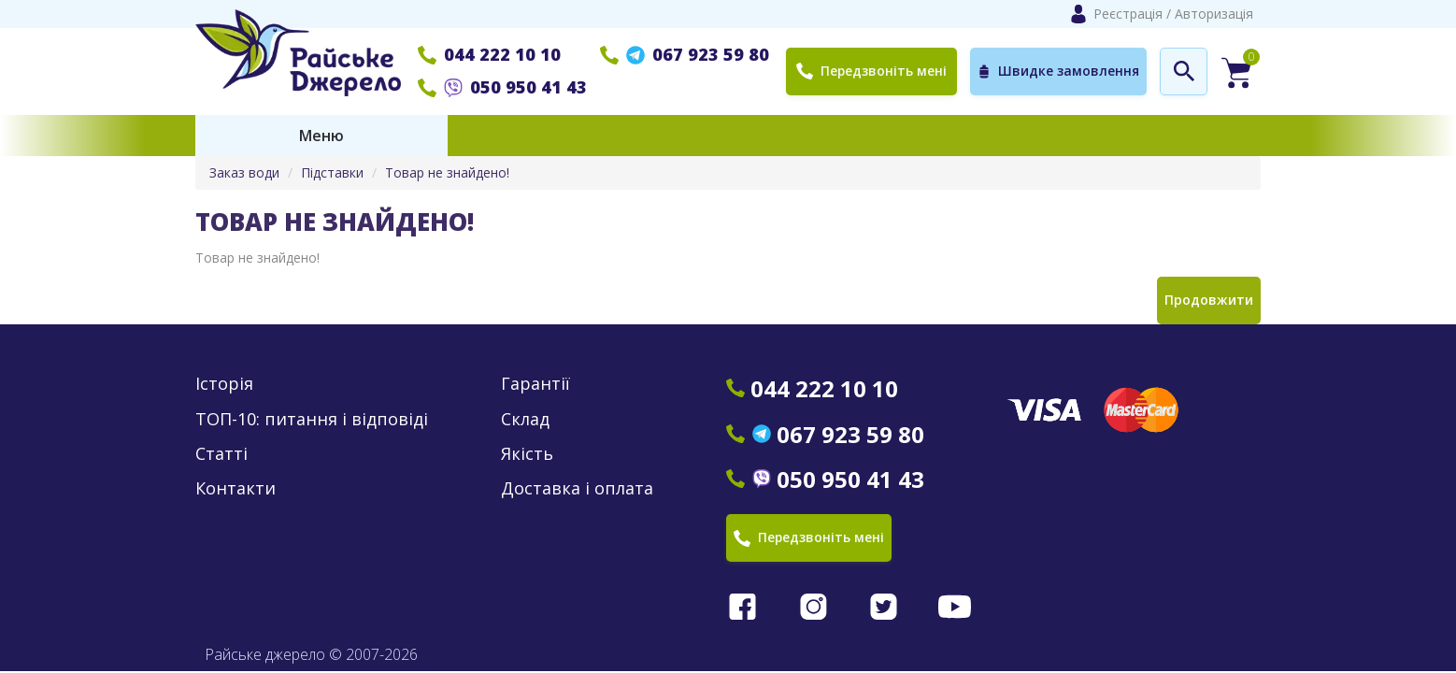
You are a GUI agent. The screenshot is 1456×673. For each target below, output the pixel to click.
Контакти (235, 488)
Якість (527, 454)
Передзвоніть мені (872, 70)
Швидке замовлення (1058, 71)
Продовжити (1208, 299)
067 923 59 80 (684, 54)
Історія (224, 383)
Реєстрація (1128, 13)
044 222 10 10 (489, 54)
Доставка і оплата (577, 488)
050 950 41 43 (502, 87)
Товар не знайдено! (447, 172)
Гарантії (535, 383)
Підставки (332, 172)
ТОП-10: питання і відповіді (311, 419)
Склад (525, 419)
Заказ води (244, 172)
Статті (221, 454)
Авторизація (1214, 13)
